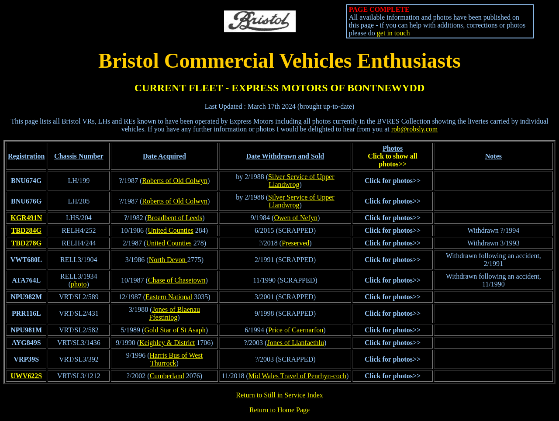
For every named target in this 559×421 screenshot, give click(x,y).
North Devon (168, 259)
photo (78, 284)
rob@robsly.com (414, 129)
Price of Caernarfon (295, 330)
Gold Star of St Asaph (174, 330)
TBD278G (26, 243)
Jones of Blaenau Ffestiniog (174, 313)
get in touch (393, 33)
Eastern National (168, 296)
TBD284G (26, 230)
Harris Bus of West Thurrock (176, 359)
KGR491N (26, 217)
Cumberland (167, 376)
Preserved (295, 243)
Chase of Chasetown (177, 280)
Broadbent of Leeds (174, 217)
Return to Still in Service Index (279, 395)
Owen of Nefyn (295, 217)
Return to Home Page (279, 410)
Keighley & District (167, 342)
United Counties (170, 230)
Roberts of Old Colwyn (174, 180)
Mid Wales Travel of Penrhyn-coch (297, 376)
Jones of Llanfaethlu (295, 342)
